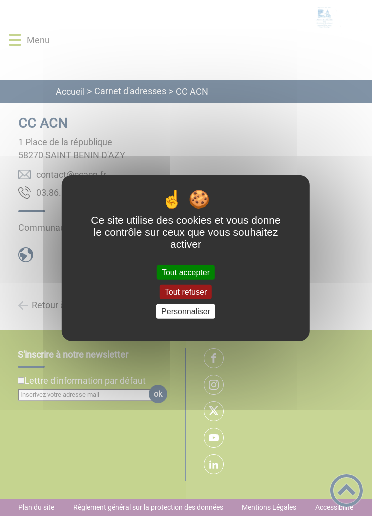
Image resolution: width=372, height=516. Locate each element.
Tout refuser (186, 291)
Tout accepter (186, 272)
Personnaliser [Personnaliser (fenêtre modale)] (186, 311)
